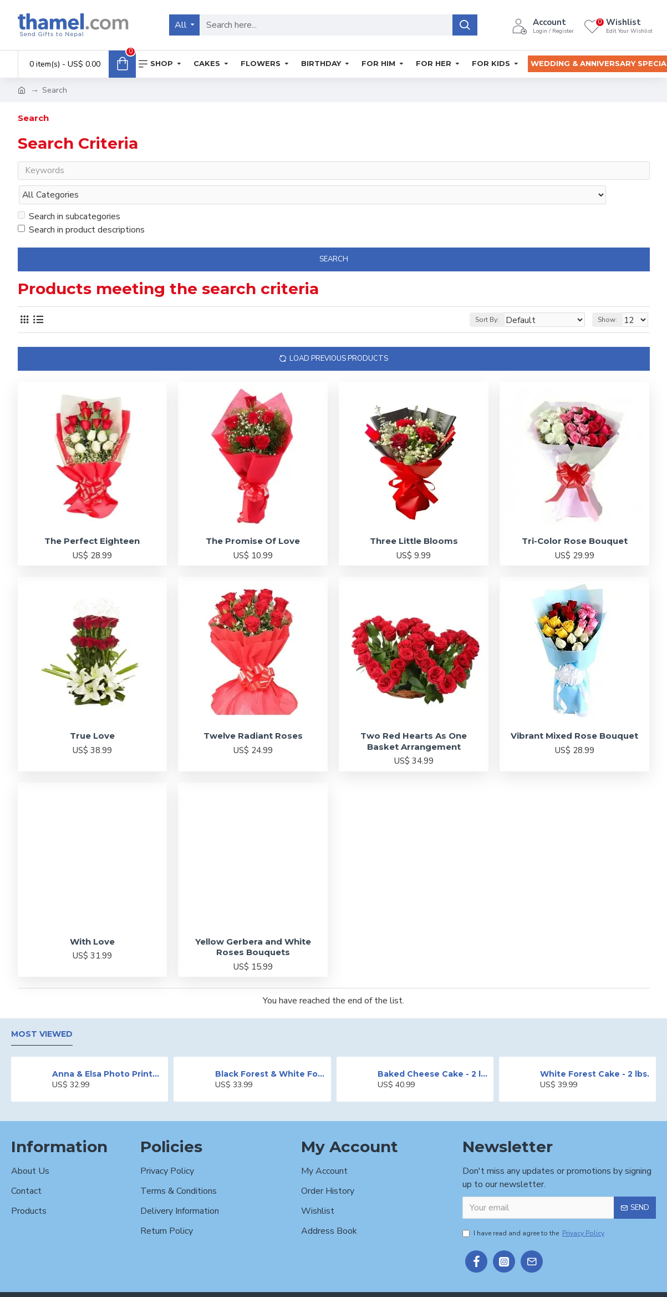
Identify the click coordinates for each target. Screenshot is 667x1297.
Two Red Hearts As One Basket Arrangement (413, 719)
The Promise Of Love (253, 519)
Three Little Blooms (414, 519)
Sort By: (504, 298)
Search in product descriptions (81, 208)
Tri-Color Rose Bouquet (575, 519)
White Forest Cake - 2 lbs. (594, 1052)
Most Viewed (42, 1012)
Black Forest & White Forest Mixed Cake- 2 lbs (271, 1052)
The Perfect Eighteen (92, 519)
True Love (92, 714)
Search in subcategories (69, 195)
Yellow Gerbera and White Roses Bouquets (253, 925)
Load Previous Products (338, 337)
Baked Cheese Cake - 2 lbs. (434, 1052)
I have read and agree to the (534, 1212)
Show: (610, 298)
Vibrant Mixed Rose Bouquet (574, 714)
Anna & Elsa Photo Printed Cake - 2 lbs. (108, 1052)
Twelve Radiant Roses (253, 714)
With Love (92, 920)
